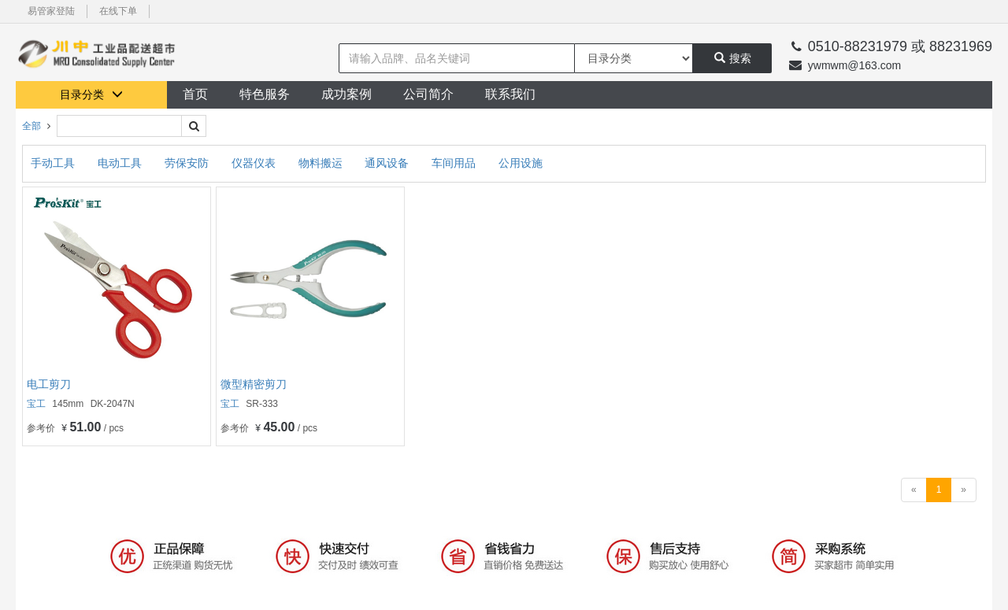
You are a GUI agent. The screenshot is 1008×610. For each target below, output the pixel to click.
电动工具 (121, 163)
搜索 (732, 58)
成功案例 (346, 94)
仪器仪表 (255, 163)
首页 (195, 94)
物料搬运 (322, 163)
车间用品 (455, 163)
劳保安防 (188, 163)
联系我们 (510, 94)
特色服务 (264, 94)
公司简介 (428, 94)
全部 (31, 125)
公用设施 (520, 163)
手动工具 (54, 163)
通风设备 (388, 163)
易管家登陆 (51, 11)
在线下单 (118, 11)
